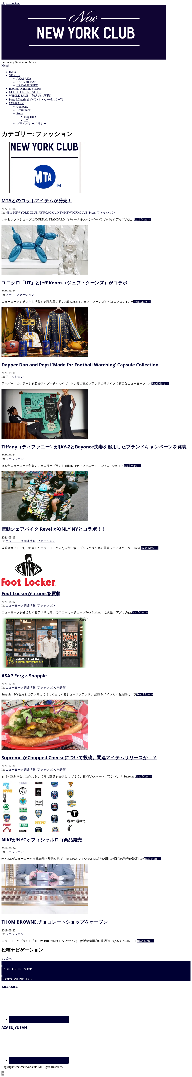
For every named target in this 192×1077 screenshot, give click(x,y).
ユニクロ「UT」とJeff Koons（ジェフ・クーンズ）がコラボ (64, 283)
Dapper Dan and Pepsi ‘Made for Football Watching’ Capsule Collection (80, 365)
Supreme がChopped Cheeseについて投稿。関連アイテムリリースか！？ (79, 757)
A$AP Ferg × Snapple (24, 675)
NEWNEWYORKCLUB (72, 212)
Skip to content (11, 3)
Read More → (142, 219)
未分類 (61, 687)
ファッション (106, 212)
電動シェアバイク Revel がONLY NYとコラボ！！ (54, 529)
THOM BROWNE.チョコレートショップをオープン (55, 922)
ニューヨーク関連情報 (21, 541)
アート (10, 294)
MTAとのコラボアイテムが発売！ (37, 200)
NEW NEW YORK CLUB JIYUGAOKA (31, 212)
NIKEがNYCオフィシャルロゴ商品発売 (42, 840)
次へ (9, 958)
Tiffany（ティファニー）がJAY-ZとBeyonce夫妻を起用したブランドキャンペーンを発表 (94, 447)
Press (92, 212)
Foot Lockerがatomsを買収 (31, 593)
